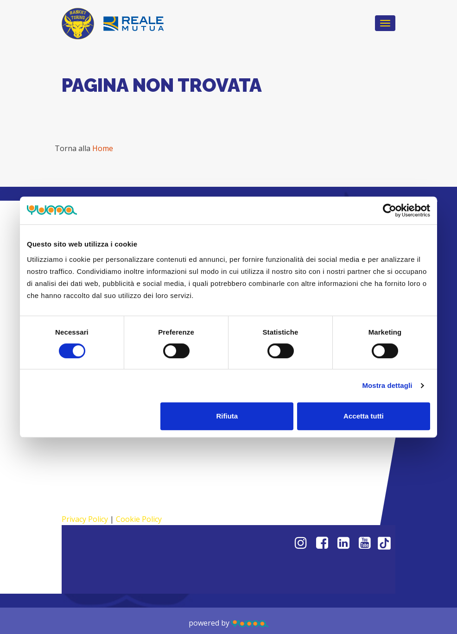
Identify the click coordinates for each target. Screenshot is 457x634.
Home (102, 148)
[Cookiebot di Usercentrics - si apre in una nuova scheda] (389, 210)
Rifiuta (227, 416)
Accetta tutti (363, 416)
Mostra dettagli (387, 385)
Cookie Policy (139, 519)
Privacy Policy (85, 519)
